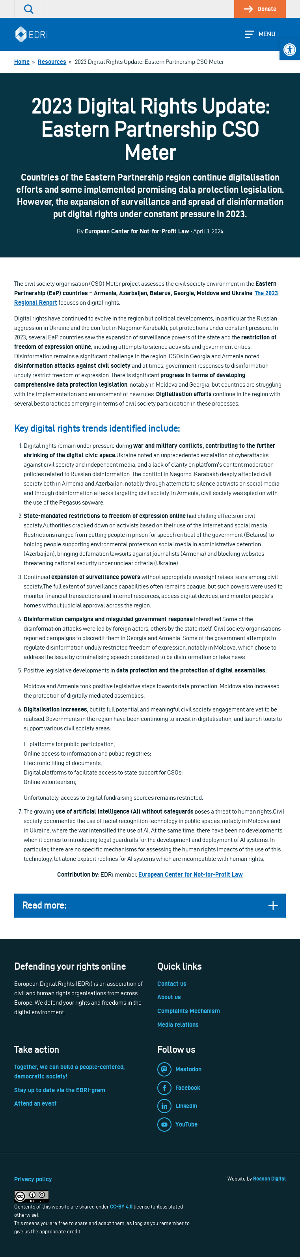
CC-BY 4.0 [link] (121, 1206)
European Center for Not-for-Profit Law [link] (190, 874)
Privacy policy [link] (33, 1179)
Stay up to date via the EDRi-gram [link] (59, 1090)
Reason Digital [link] (269, 1178)
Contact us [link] (171, 983)
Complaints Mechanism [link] (188, 1010)
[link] (290, 49)
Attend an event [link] (35, 1103)
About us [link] (169, 997)
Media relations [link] (178, 1024)
